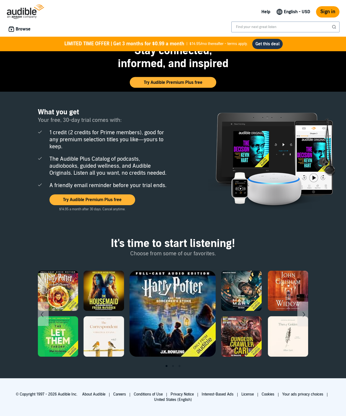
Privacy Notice (182, 394)
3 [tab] (179, 366)
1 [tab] (166, 366)
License (247, 394)
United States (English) (173, 399)
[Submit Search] (335, 27)
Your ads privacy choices (302, 394)
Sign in (327, 12)
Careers (119, 394)
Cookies (268, 394)
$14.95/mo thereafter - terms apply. (156, 43)
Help (265, 12)
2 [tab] (173, 366)
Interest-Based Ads (218, 394)
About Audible (93, 394)
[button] (173, 82)
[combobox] (285, 27)
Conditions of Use (148, 394)
